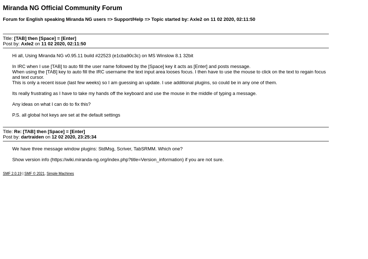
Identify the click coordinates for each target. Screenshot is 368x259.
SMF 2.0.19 (12, 174)
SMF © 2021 (34, 174)
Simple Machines (60, 174)
